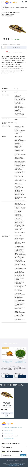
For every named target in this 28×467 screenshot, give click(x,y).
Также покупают (9, 331)
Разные (5, 5)
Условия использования (12, 465)
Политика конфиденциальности (16, 464)
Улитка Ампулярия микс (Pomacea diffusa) (8, 348)
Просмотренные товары (12, 387)
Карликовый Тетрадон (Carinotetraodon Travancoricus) (7, 407)
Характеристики (9, 84)
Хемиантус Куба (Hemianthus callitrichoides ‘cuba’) (20, 348)
